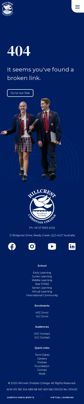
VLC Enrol (42, 316)
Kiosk (42, 373)
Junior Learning (42, 276)
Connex (42, 369)
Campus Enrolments (20, 397)
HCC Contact (42, 333)
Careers (42, 358)
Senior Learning (42, 287)
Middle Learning (42, 280)
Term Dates (42, 354)
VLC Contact (42, 337)
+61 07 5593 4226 (44, 227)
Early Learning (42, 272)
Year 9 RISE (42, 284)
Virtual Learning (62, 397)
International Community (42, 295)
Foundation (42, 366)
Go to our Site (20, 93)
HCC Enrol (42, 312)
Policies (42, 362)
